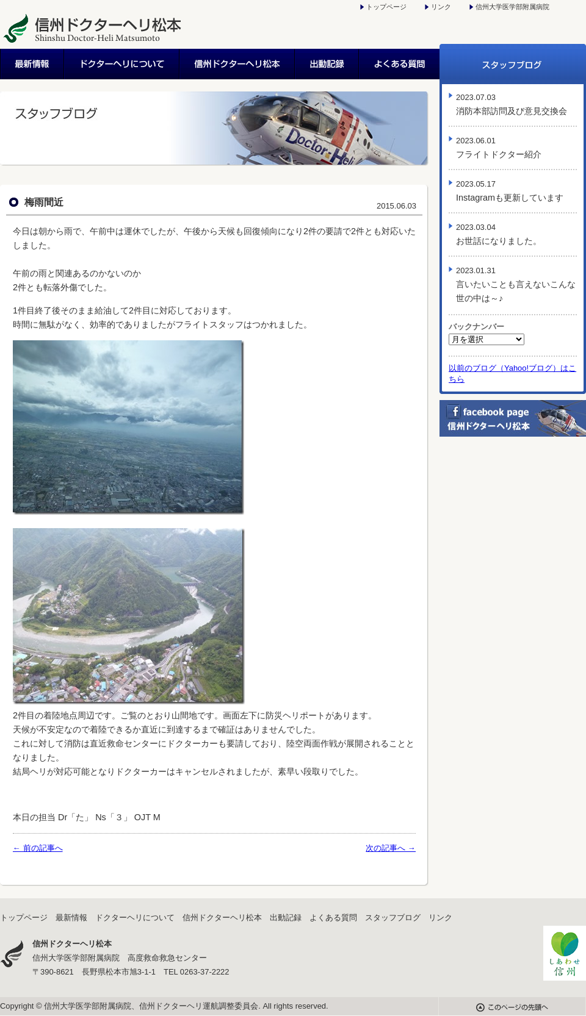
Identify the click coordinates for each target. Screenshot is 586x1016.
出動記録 (327, 64)
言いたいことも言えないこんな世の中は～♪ (516, 284)
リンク (441, 6)
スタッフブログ (513, 64)
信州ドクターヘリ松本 (237, 64)
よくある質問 (400, 64)
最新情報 (32, 64)
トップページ (386, 6)
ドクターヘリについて (122, 64)
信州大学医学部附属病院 (512, 6)
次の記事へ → (391, 848)
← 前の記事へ (38, 848)
